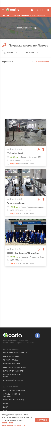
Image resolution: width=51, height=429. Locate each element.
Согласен (42, 420)
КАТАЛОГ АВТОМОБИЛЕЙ (13, 371)
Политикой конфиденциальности (13, 424)
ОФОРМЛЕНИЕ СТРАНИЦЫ (14, 400)
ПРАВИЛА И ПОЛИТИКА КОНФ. (13, 376)
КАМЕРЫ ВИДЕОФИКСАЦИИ (14, 367)
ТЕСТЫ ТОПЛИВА (10, 360)
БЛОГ (5, 407)
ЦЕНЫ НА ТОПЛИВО (11, 364)
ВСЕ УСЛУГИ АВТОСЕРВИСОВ (15, 353)
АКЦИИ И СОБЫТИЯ (11, 356)
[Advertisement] (25, 3)
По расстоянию (42, 61)
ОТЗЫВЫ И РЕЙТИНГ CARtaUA (11, 395)
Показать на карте (25, 27)
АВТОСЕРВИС (43, 10)
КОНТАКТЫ (7, 411)
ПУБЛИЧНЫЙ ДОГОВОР (13, 380)
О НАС (5, 403)
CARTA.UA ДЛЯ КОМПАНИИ (14, 390)
